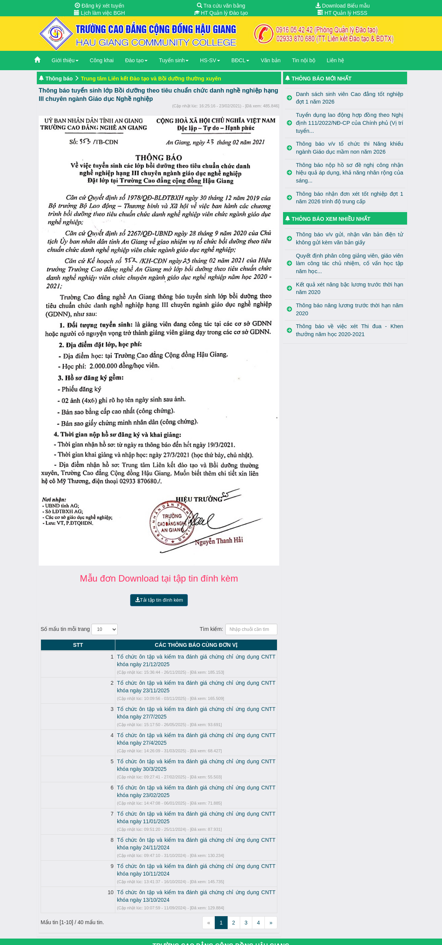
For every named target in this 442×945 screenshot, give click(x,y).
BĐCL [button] (240, 60)
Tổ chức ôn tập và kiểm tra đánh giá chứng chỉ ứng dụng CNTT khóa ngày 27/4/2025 (157, 712)
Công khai (102, 60)
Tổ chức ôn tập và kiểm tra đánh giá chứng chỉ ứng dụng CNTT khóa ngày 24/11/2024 (158, 787)
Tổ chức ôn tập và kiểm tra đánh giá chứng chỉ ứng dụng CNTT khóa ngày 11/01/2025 (158, 768)
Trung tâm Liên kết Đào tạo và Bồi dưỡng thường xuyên (151, 78)
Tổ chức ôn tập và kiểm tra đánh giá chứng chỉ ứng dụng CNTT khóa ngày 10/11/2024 (158, 805)
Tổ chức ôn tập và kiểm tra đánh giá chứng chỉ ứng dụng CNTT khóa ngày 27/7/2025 (157, 694)
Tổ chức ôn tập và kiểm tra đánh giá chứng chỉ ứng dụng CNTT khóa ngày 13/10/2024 (158, 824)
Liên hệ (335, 60)
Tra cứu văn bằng (221, 6)
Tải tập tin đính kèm (159, 600)
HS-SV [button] (210, 60)
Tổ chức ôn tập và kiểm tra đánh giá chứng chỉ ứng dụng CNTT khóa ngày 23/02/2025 (158, 750)
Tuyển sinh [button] (174, 60)
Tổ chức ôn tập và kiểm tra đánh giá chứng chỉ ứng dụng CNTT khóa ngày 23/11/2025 (158, 675)
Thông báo (59, 78)
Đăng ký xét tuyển (99, 6)
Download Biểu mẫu (342, 6)
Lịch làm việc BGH (99, 13)
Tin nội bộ (303, 60)
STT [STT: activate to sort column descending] (47, 645)
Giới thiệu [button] (65, 60)
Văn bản (270, 60)
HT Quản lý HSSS (342, 13)
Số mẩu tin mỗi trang (79, 629)
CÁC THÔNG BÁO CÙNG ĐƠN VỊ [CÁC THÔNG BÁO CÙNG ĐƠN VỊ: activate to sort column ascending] (165, 645)
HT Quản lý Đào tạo (221, 13)
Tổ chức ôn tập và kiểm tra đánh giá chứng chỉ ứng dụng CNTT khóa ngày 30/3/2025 (157, 731)
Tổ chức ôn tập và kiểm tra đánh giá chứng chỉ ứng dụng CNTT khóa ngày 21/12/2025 (158, 657)
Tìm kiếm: (238, 629)
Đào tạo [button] (136, 60)
